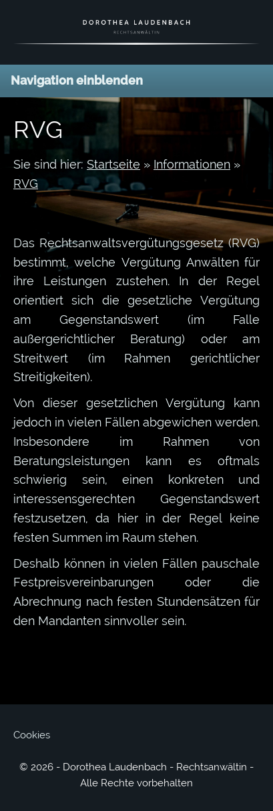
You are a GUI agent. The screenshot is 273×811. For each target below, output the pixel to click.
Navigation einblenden (77, 80)
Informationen (192, 164)
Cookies (31, 735)
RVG (25, 184)
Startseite (113, 164)
